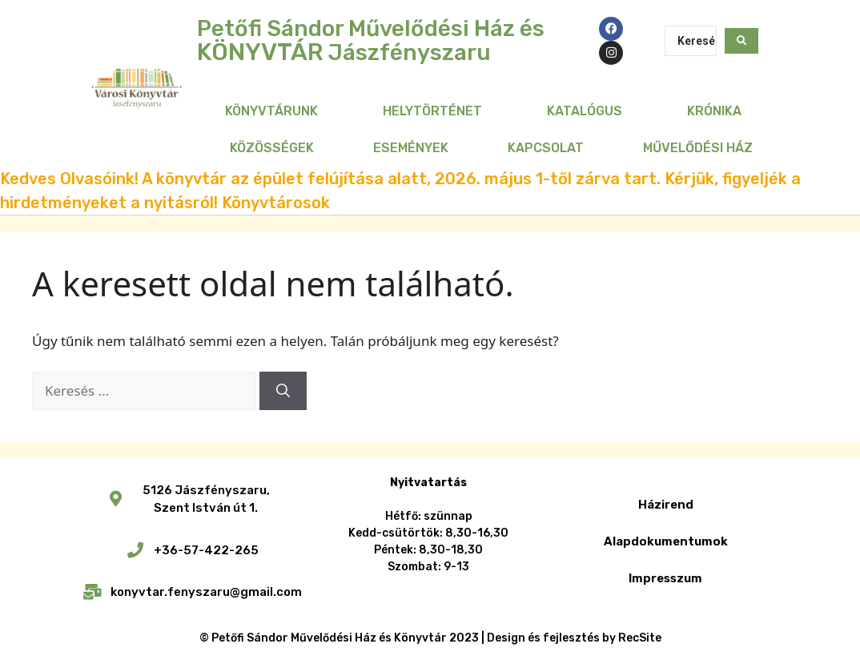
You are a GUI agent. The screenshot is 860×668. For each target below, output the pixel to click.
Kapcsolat (546, 147)
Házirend (665, 504)
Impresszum (665, 578)
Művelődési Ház (698, 147)
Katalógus (584, 111)
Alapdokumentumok (666, 541)
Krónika (714, 111)
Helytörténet (432, 111)
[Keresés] (283, 391)
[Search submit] (741, 41)
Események (410, 147)
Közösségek (272, 147)
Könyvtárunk (271, 111)
